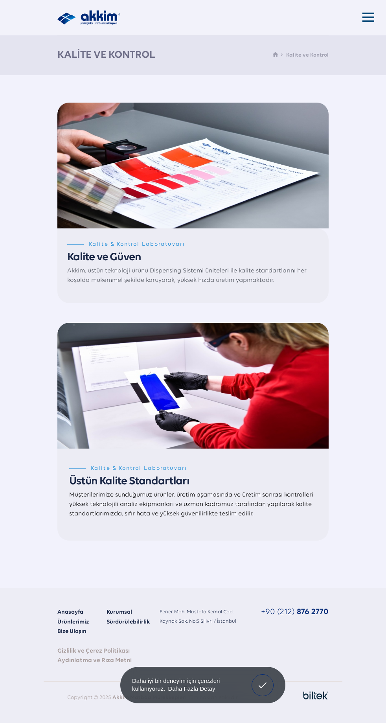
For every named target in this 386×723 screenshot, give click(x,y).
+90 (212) (295, 612)
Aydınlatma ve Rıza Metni (94, 660)
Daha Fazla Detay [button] (191, 688)
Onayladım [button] (263, 679)
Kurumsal (119, 612)
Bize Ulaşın (71, 632)
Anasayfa (70, 612)
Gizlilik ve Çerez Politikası (93, 651)
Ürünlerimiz (73, 622)
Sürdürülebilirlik (128, 622)
